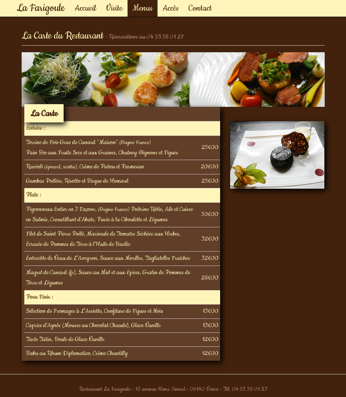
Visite (114, 8)
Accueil (85, 8)
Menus (143, 8)
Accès (170, 8)
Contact (200, 8)
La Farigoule (41, 5)
